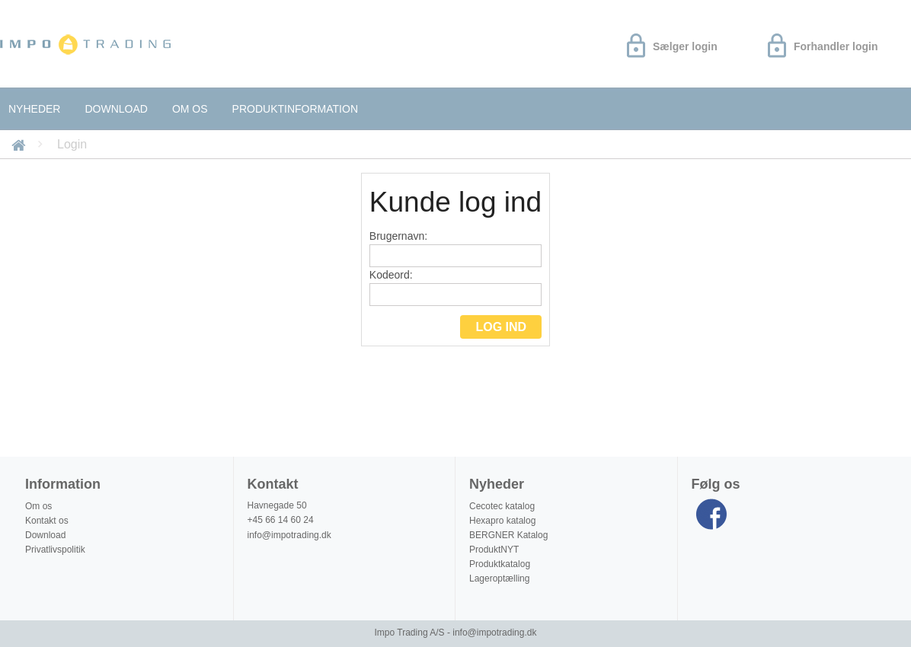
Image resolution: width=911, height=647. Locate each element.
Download (116, 109)
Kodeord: (455, 287)
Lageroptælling (499, 578)
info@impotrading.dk (289, 535)
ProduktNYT (494, 549)
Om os (190, 109)
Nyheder (34, 109)
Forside (20, 144)
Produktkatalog (499, 564)
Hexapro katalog (502, 520)
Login (72, 144)
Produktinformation (295, 109)
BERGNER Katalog (508, 535)
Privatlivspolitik (55, 549)
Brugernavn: (455, 248)
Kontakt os (47, 520)
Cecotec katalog (502, 506)
